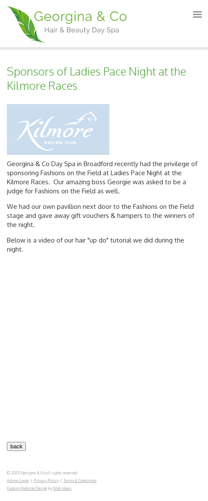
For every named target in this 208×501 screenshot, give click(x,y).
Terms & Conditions (79, 480)
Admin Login (18, 480)
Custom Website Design (27, 488)
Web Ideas (62, 488)
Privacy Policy (46, 480)
